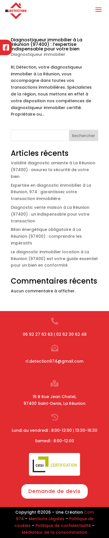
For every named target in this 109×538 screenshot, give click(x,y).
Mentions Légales (46, 519)
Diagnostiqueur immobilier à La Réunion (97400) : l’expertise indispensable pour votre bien (46, 44)
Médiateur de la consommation (54, 532)
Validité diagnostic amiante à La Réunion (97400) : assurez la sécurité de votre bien (53, 169)
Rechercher (83, 136)
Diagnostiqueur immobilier (38, 54)
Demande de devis (54, 491)
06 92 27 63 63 (38, 334)
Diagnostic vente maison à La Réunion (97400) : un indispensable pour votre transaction (50, 214)
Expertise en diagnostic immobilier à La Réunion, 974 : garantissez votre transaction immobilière (51, 192)
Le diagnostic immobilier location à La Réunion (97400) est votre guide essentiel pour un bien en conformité (54, 258)
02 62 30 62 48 (71, 334)
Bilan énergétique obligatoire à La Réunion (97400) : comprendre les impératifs (46, 236)
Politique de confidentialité (63, 525)
